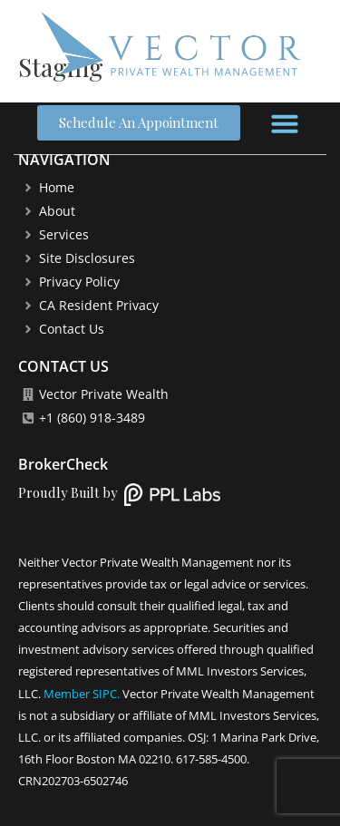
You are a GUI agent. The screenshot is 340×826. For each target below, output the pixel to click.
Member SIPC (80, 693)
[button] (284, 123)
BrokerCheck (63, 464)
